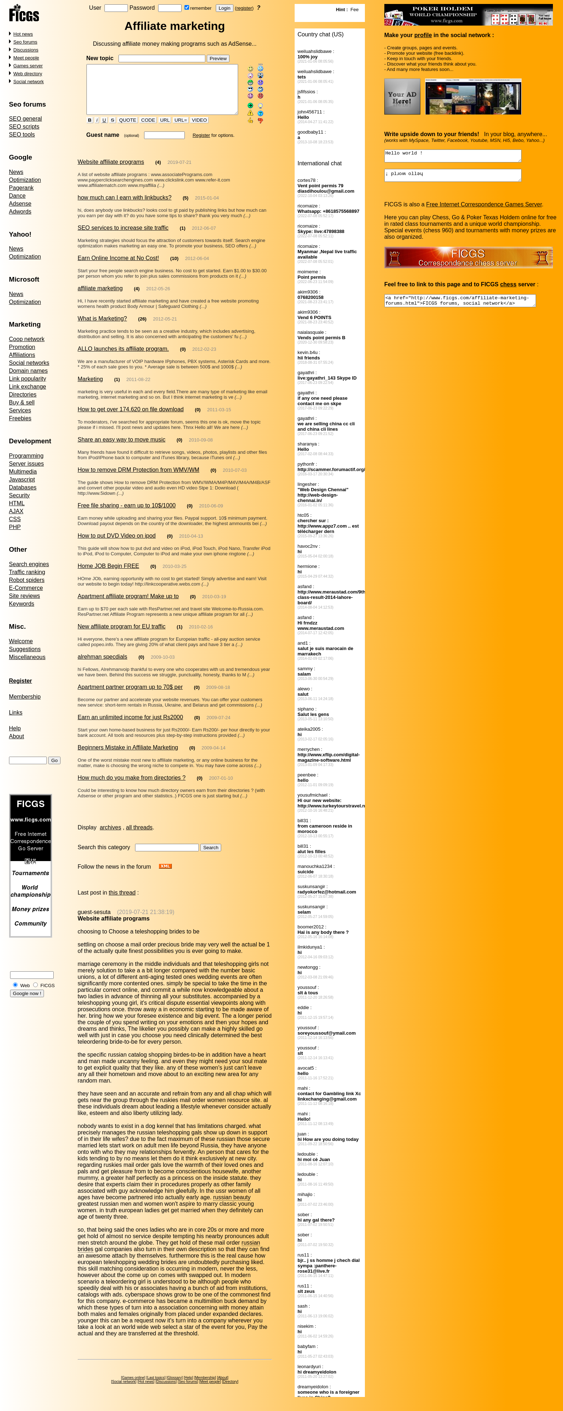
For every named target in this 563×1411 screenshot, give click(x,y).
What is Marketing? (102, 327)
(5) (185, 207)
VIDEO (193, 129)
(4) (158, 171)
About (16, 736)
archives (110, 836)
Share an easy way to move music (121, 448)
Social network (28, 81)
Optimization (25, 180)
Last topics (157, 1380)
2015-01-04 (207, 207)
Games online (134, 1380)
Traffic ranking (27, 572)
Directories (22, 394)
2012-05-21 (165, 328)
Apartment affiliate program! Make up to (128, 605)
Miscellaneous (27, 657)
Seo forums (25, 42)
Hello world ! (461, 157)
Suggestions (25, 649)
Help (15, 728)
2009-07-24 (218, 726)
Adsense (20, 204)
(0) (183, 358)
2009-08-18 (218, 696)
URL (158, 129)
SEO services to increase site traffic (122, 237)
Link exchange (27, 387)
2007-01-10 (221, 787)
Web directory (27, 73)
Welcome (21, 641)
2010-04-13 (191, 545)
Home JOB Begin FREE (108, 575)
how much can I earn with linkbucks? (124, 206)
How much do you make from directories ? (131, 787)
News (16, 172)
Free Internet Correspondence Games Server (484, 209)
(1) (183, 237)
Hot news (23, 34)
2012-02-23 (204, 358)
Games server (28, 65)
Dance (17, 196)
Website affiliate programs (110, 171)
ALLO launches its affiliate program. (123, 358)
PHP (15, 527)
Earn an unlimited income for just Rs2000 (130, 726)
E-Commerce (26, 588)
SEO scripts (24, 127)
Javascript (22, 479)
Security (19, 495)
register (245, 8)
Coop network (27, 339)
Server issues (26, 464)
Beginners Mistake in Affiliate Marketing (127, 756)
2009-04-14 (214, 757)
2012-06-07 (204, 237)
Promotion (22, 347)
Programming (26, 456)
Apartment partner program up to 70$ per (130, 696)
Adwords (20, 212)
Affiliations (22, 355)
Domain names (28, 371)
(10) (174, 267)
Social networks (29, 363)
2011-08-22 (138, 388)
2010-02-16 (201, 636)
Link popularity (27, 379)
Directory (231, 1384)
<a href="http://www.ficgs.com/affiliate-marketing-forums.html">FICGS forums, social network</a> (469, 306)
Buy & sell (22, 402)
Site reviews (24, 596)
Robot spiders (27, 580)
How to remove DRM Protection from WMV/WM (138, 479)
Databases (23, 487)
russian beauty (232, 1206)
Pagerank (21, 188)
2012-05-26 (158, 297)
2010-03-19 (214, 605)
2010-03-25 (174, 575)
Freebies (20, 418)
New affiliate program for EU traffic (121, 635)
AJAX (16, 511)
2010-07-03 (235, 479)
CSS (15, 519)
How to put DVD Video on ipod (116, 545)
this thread (122, 902)
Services (20, 410)
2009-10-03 (163, 666)
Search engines (29, 564)
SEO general (25, 119)
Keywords (21, 604)
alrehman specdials (102, 666)
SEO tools (22, 134)
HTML (17, 503)
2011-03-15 (219, 418)
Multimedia (23, 472)
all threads (139, 836)
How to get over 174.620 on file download (130, 418)
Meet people (26, 58)
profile (423, 35)
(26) (142, 328)
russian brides (247, 1245)
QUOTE (121, 129)
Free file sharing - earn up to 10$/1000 (126, 514)
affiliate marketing (99, 297)
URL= (174, 129)
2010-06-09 (211, 515)
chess (508, 289)
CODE (142, 129)
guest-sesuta (94, 921)
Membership (25, 697)
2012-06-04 (197, 267)
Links (15, 712)
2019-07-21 (179, 171)
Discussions (25, 50)
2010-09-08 (201, 449)
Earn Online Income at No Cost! (118, 267)
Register (195, 144)
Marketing (90, 388)
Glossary (176, 1380)
